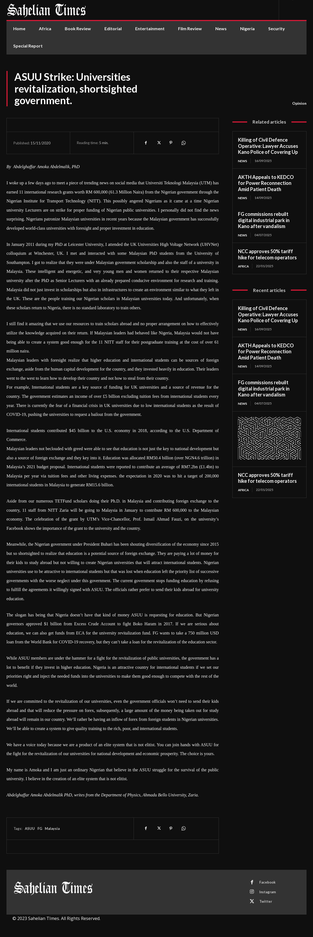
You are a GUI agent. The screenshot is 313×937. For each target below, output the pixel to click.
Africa (244, 266)
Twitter (266, 902)
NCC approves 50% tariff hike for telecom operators (267, 255)
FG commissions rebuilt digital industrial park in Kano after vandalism (264, 220)
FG (40, 828)
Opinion (299, 103)
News (243, 161)
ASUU (30, 828)
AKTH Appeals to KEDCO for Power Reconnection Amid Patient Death (266, 183)
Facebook (268, 882)
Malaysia (52, 828)
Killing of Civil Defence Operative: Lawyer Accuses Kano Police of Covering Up (268, 146)
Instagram (268, 892)
